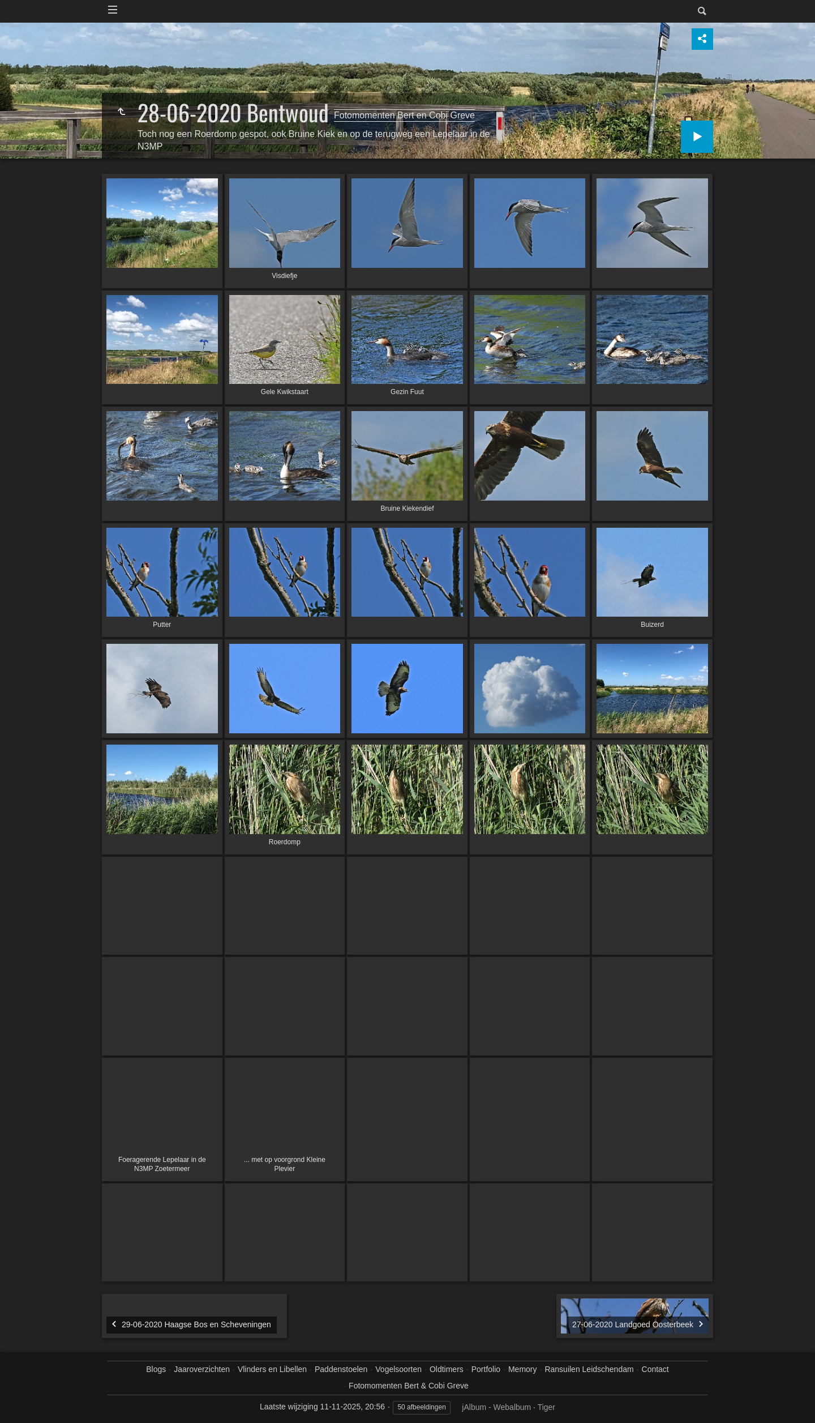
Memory (522, 1369)
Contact (655, 1369)
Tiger (546, 1407)
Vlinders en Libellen (272, 1369)
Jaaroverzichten (202, 1369)
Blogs (156, 1369)
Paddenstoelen (341, 1369)
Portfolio (485, 1369)
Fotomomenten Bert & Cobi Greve (409, 1385)
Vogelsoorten (398, 1369)
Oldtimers (447, 1369)
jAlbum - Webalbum (496, 1407)
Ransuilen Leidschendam (588, 1369)
